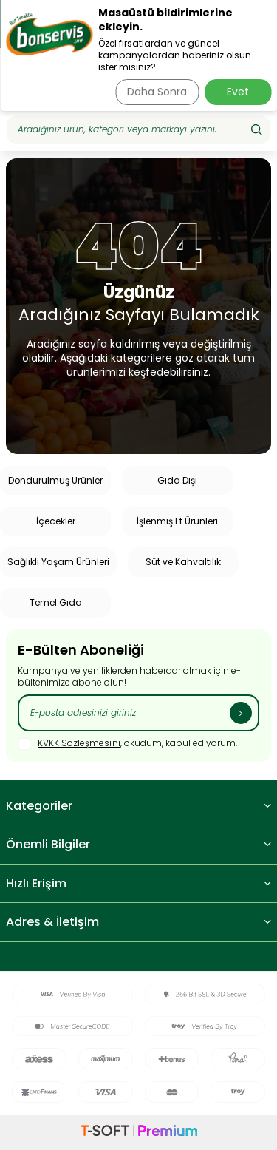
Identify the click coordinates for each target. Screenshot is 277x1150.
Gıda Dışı (177, 480)
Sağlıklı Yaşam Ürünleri (58, 561)
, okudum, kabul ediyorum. (127, 744)
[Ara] (256, 129)
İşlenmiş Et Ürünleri (177, 521)
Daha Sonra (157, 91)
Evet (238, 91)
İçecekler (55, 521)
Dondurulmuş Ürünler (55, 480)
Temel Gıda (56, 602)
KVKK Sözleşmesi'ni (79, 743)
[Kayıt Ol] (241, 713)
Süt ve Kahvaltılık (183, 561)
